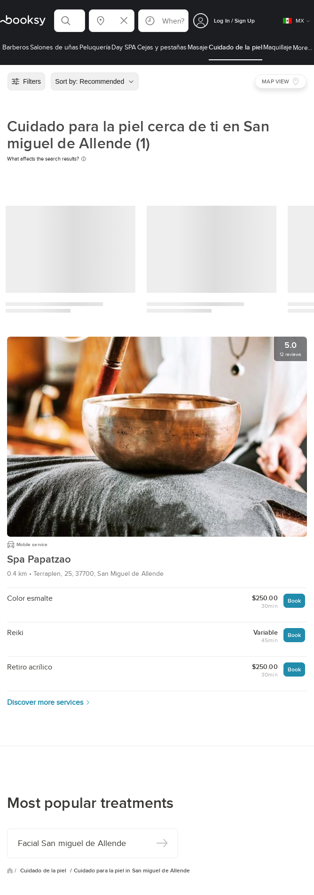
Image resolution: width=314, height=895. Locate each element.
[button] (69, 20)
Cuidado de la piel (44, 870)
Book (294, 601)
